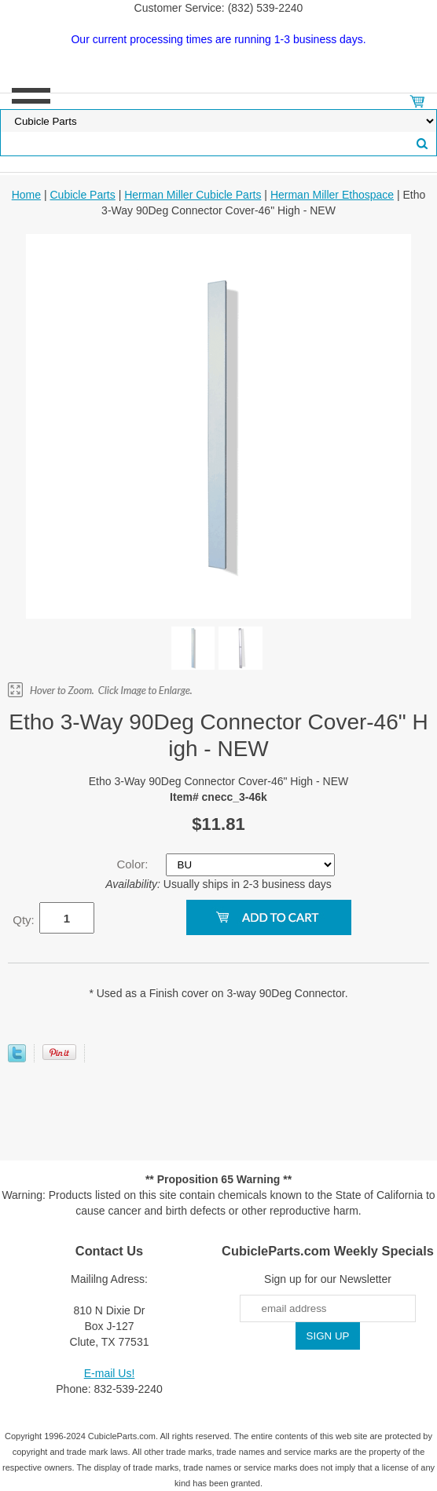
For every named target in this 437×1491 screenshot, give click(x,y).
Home (26, 194)
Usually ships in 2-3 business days (218, 884)
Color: (133, 864)
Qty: (24, 919)
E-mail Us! (109, 1373)
